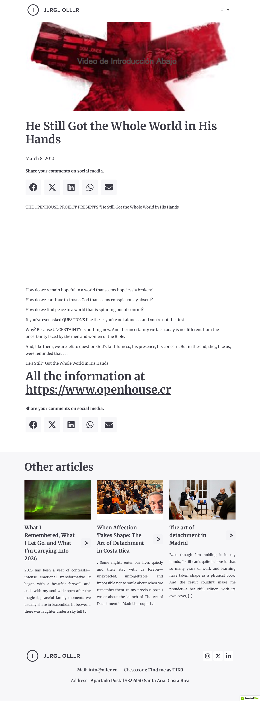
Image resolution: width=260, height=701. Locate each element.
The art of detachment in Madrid (187, 536)
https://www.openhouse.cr (98, 390)
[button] (33, 187)
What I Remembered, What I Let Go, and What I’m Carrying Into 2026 (49, 543)
